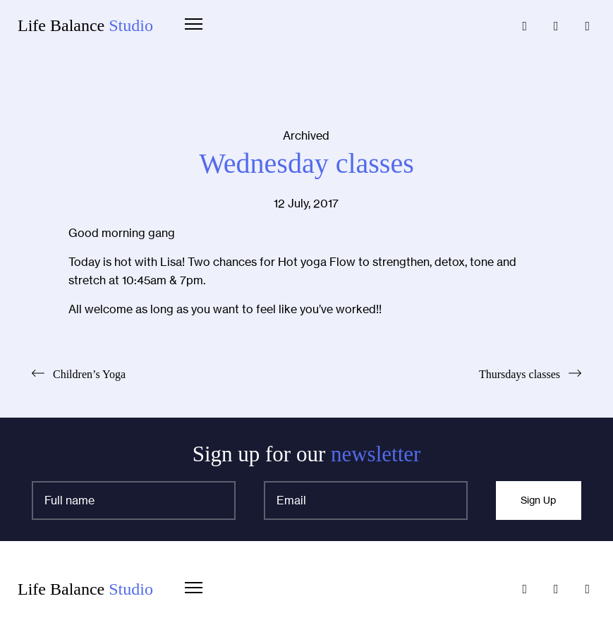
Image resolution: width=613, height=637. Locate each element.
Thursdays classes (519, 374)
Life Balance (85, 25)
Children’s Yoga (89, 374)
